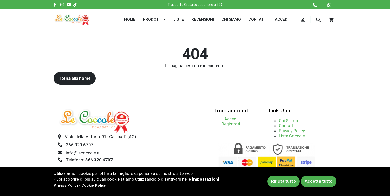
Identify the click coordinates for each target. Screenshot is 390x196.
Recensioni (202, 19)
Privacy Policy (292, 130)
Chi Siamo (288, 120)
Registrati (230, 123)
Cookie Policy (93, 185)
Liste (178, 19)
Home (129, 19)
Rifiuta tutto (283, 181)
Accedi (281, 19)
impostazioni (205, 179)
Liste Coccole (292, 135)
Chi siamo (231, 19)
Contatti (257, 19)
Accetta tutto (318, 181)
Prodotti (154, 19)
